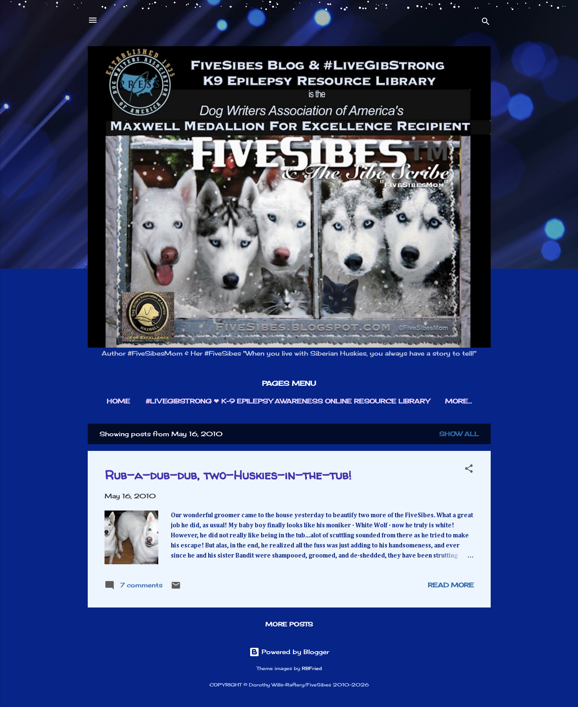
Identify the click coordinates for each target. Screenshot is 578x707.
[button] (469, 470)
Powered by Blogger (289, 652)
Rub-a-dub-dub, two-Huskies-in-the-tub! (228, 474)
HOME (118, 401)
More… (458, 401)
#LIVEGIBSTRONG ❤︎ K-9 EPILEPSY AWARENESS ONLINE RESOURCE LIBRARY (287, 401)
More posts (289, 624)
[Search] (486, 23)
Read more (451, 585)
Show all (459, 434)
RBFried (312, 668)
